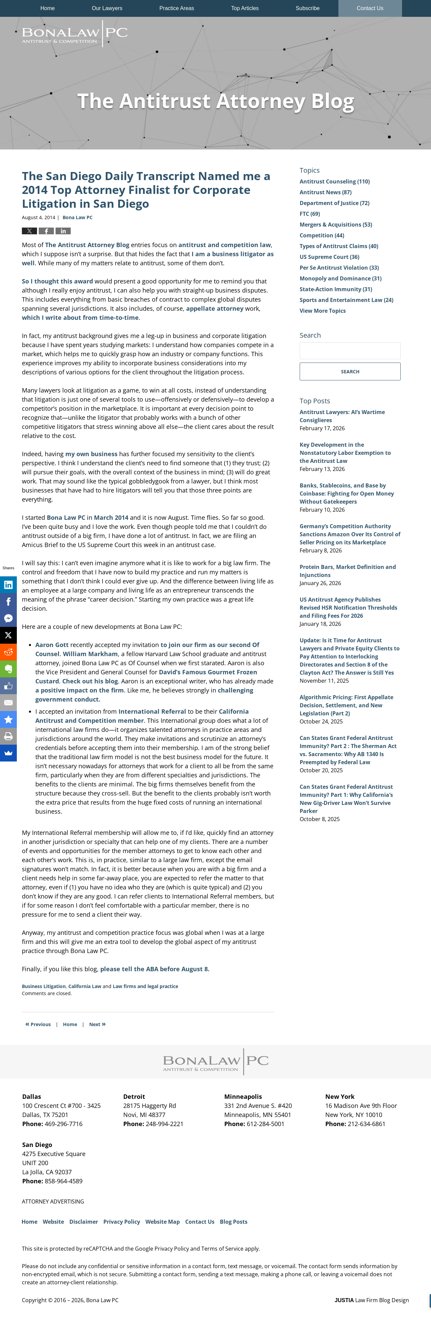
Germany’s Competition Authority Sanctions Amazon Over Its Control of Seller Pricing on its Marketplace (350, 534)
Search (350, 371)
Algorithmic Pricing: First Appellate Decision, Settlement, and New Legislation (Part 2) (346, 705)
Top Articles (245, 8)
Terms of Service (222, 1248)
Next (97, 1023)
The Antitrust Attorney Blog (74, 33)
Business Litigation (44, 986)
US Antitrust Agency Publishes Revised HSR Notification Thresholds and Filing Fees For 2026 (348, 607)
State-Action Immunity (336, 289)
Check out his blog (90, 681)
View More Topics (323, 310)
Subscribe (308, 8)
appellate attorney (214, 308)
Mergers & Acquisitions (336, 224)
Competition (322, 235)
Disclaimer (83, 1221)
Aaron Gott (52, 645)
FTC (310, 213)
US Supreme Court (329, 257)
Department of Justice (334, 203)
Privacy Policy (121, 1221)
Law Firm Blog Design (372, 1300)
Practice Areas (176, 8)
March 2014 (111, 517)
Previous (38, 1023)
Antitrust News (326, 192)
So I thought (40, 281)
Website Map (162, 1221)
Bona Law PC (66, 517)
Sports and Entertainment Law (346, 300)
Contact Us (370, 8)
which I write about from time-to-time (80, 317)
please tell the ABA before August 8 (154, 969)
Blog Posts (233, 1221)
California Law (84, 986)
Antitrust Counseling (335, 181)
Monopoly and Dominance (341, 278)
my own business (91, 454)
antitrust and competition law (224, 245)
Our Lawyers (107, 8)
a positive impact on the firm (79, 690)
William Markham (90, 654)
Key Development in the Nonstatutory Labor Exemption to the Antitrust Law (345, 453)
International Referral (152, 711)
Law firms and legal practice (145, 986)
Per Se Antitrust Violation (339, 267)
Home (47, 8)
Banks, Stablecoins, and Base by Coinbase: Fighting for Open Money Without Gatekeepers (347, 493)
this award (77, 281)
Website (53, 1221)
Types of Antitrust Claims (339, 246)
